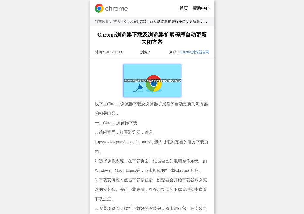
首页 (184, 8)
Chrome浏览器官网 (194, 52)
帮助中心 (201, 8)
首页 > (118, 21)
